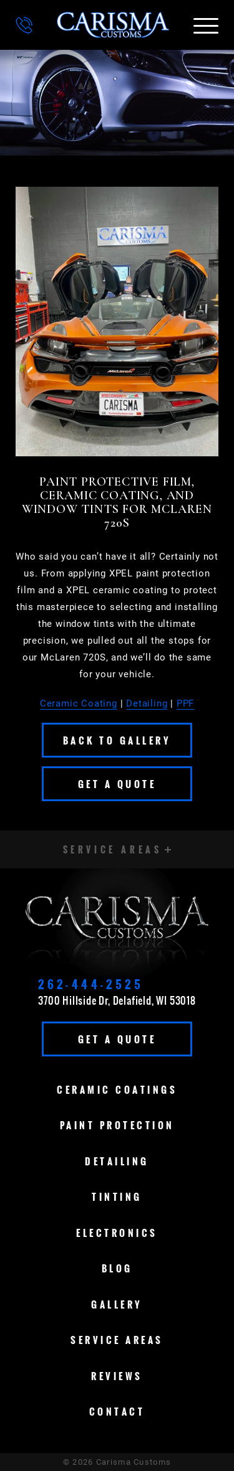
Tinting (117, 1196)
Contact (117, 1411)
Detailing (146, 703)
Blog (117, 1268)
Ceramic (117, 1089)
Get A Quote (117, 784)
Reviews (117, 1376)
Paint (117, 1125)
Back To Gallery (117, 740)
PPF (185, 703)
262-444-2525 (91, 984)
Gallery (117, 1304)
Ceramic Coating (78, 703)
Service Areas (117, 1339)
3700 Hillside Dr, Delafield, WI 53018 (117, 1000)
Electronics (117, 1232)
